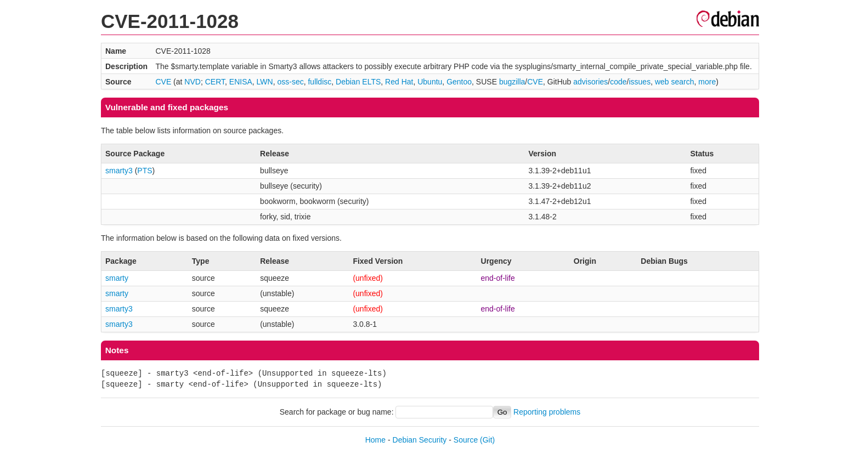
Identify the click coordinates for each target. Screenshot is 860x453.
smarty (116, 278)
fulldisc (319, 81)
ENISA (240, 81)
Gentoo (459, 81)
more (707, 81)
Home (375, 439)
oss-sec (290, 81)
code (618, 81)
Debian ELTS (358, 81)
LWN (265, 81)
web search (674, 81)
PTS (144, 170)
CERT (215, 81)
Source (466, 439)
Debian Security (420, 439)
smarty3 (119, 170)
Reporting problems (546, 411)
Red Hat (399, 81)
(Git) (487, 439)
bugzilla (512, 81)
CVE (163, 81)
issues (639, 81)
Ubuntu (429, 81)
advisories (590, 81)
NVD (192, 81)
